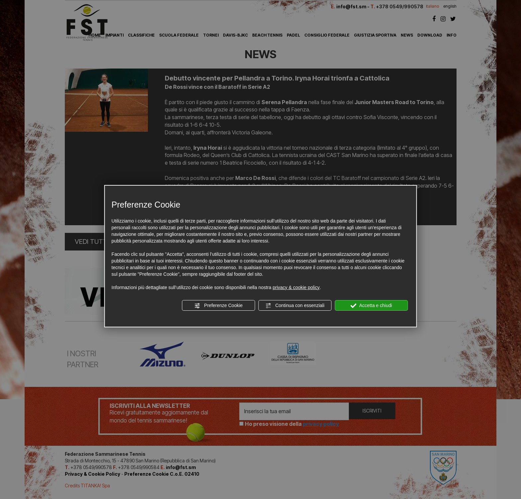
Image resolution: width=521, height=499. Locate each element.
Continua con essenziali (295, 306)
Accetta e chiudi (371, 306)
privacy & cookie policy (296, 287)
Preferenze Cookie (218, 306)
